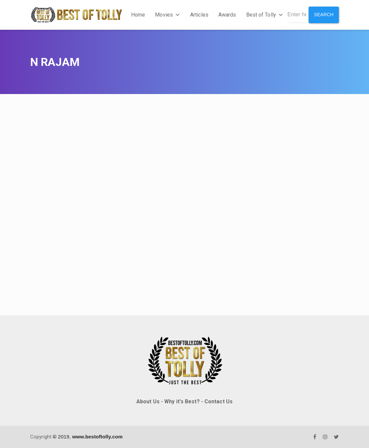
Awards (227, 15)
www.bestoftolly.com (97, 436)
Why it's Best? (181, 401)
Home (138, 15)
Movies (167, 15)
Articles (199, 15)
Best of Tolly (264, 15)
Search (323, 14)
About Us (148, 401)
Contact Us (218, 401)
